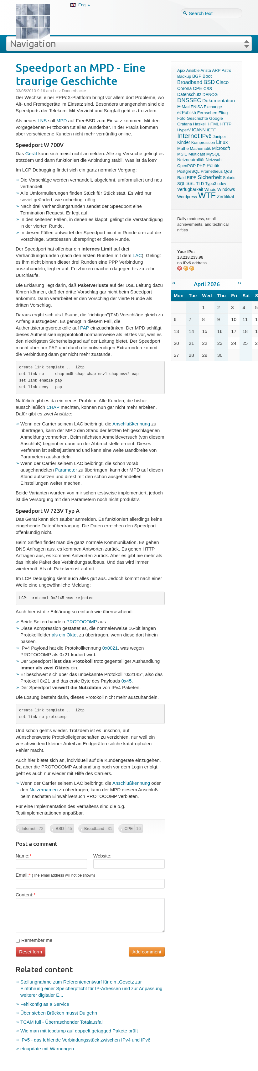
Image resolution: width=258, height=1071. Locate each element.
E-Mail (183, 106)
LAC (137, 255)
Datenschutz (189, 94)
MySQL (213, 154)
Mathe (183, 148)
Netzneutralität (190, 159)
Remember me (34, 940)
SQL (181, 183)
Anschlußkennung (131, 423)
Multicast (196, 154)
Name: (23, 855)
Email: (55, 875)
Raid (181, 177)
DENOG (210, 94)
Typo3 (210, 183)
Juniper (219, 136)
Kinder (183, 142)
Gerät (31, 153)
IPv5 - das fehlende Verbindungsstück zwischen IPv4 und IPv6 (85, 1039)
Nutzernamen (43, 789)
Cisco (222, 82)
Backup (184, 76)
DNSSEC (189, 100)
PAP (84, 327)
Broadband (189, 82)
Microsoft (221, 148)
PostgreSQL (188, 171)
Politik (213, 165)
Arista (205, 70)
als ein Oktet (65, 634)
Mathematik (200, 148)
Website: (102, 855)
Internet (188, 135)
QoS (228, 171)
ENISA (197, 106)
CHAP (52, 407)
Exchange (213, 106)
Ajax (181, 70)
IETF (211, 130)
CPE (197, 88)
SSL (190, 183)
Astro (226, 70)
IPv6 (206, 136)
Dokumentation (218, 100)
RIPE (192, 177)
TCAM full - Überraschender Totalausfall (62, 1022)
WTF (207, 195)
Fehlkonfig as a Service (44, 1004)
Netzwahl (214, 159)
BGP (196, 76)
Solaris (229, 177)
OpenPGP (186, 165)
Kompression (203, 142)
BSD (209, 82)
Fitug (223, 112)
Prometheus (212, 171)
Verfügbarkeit (190, 189)
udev (221, 183)
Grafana (184, 124)
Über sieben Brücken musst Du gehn (58, 1013)
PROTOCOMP (82, 621)
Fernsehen (207, 112)
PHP (201, 165)
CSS (208, 88)
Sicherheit (210, 177)
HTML (213, 124)
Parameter (66, 469)
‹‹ (173, 282)
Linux (222, 142)
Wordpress (187, 196)
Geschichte (197, 118)
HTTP (225, 124)
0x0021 (110, 648)
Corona (184, 88)
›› (239, 282)
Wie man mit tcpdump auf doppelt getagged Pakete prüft (79, 1030)
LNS (42, 120)
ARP (216, 70)
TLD (200, 183)
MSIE (182, 154)
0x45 (126, 680)
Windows (226, 189)
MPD (61, 120)
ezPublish (186, 112)
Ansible (193, 70)
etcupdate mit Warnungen (47, 1048)
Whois (210, 189)
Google (216, 118)
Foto (181, 118)
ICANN (199, 129)
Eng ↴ (84, 5)
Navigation (33, 43)
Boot (207, 76)
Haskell (200, 124)
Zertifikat (225, 196)
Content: (25, 894)
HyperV (184, 130)
